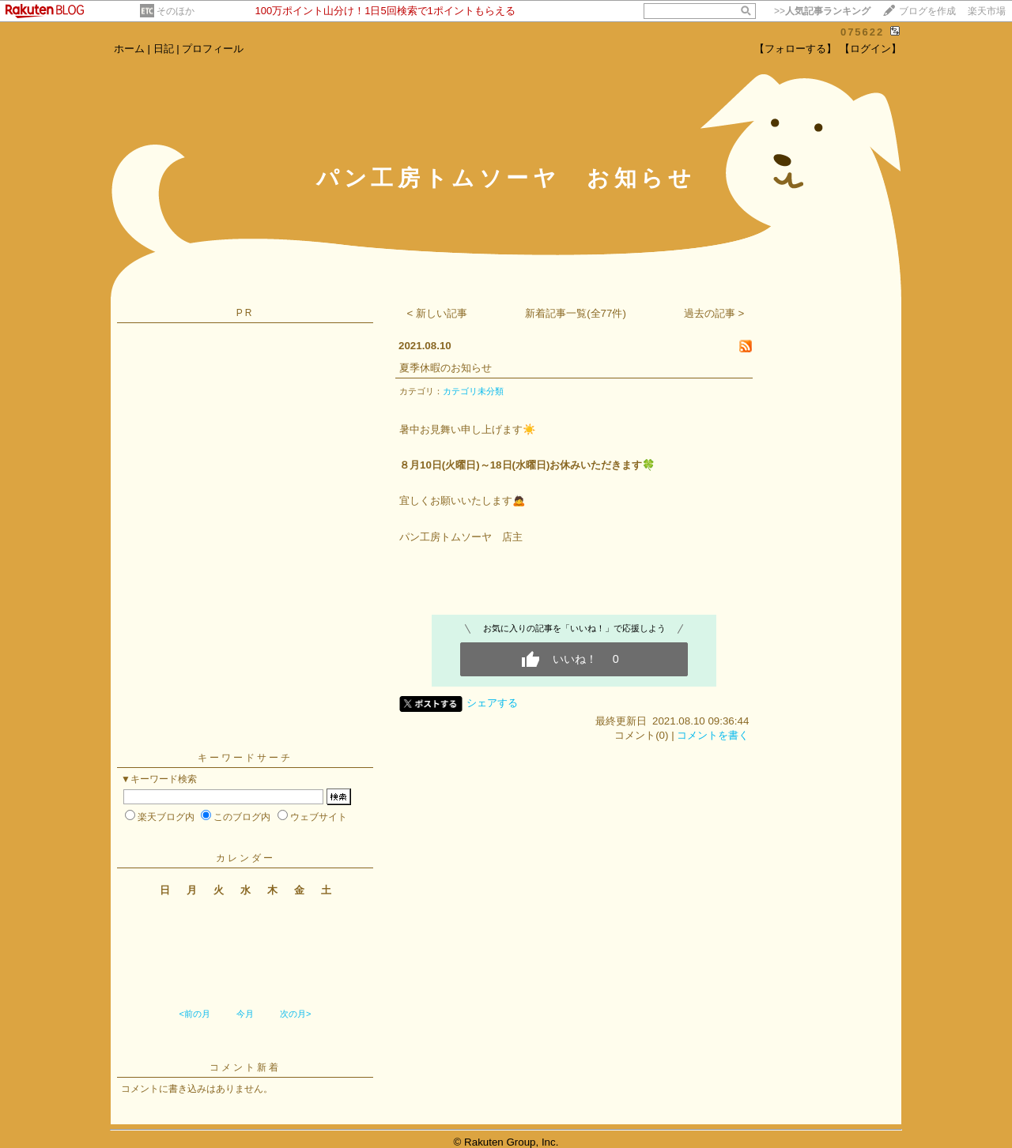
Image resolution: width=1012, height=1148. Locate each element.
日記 (163, 49)
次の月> (295, 1013)
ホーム (129, 49)
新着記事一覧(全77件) (575, 313)
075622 (862, 32)
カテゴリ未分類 (473, 391)
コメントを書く (713, 735)
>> (822, 11)
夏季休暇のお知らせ (445, 368)
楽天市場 (987, 11)
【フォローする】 (795, 49)
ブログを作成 (927, 11)
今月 (245, 1013)
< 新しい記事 (437, 313)
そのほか (175, 11)
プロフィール (213, 49)
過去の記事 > (714, 313)
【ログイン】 (870, 49)
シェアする (492, 703)
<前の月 (194, 1013)
